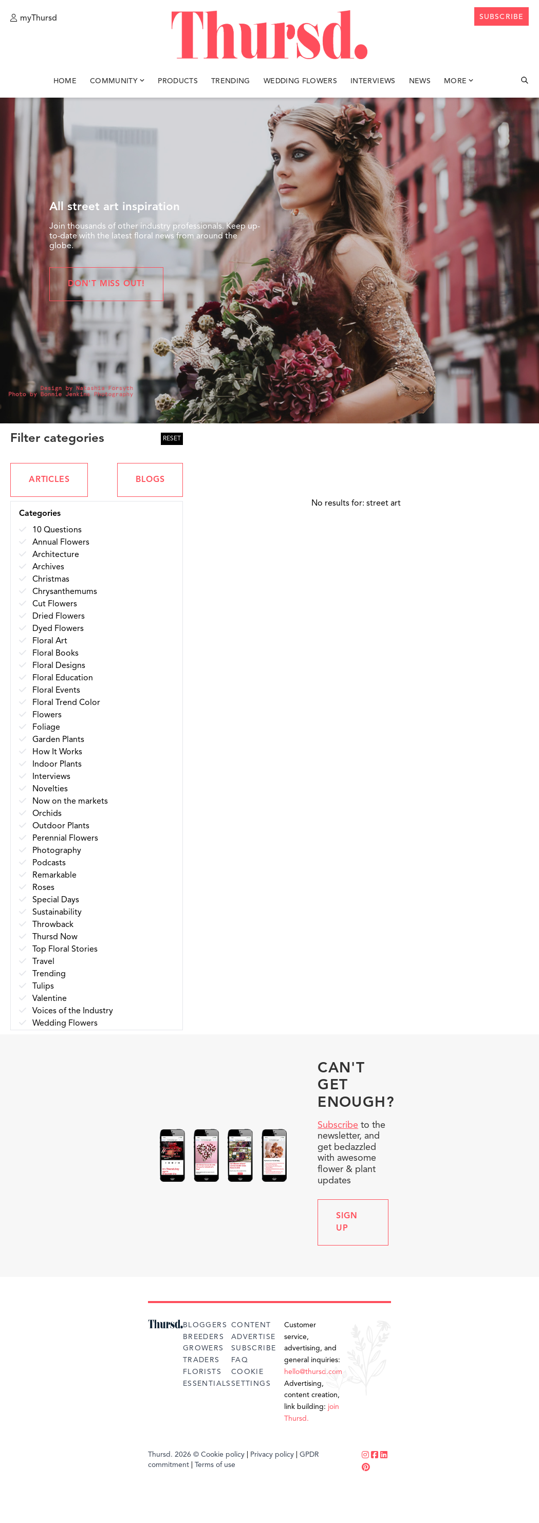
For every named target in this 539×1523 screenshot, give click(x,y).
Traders (201, 1360)
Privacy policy (272, 1454)
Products (178, 81)
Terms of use (215, 1465)
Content (251, 1325)
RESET (172, 439)
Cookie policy (223, 1454)
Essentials (207, 1383)
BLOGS (150, 480)
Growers (203, 1348)
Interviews (373, 81)
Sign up (346, 1222)
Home (65, 81)
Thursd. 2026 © (173, 1454)
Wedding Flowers (300, 81)
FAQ (239, 1360)
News (420, 81)
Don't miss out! (106, 284)
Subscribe (338, 1125)
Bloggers (205, 1325)
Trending (230, 81)
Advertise (253, 1337)
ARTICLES (49, 480)
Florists (202, 1372)
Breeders (203, 1337)
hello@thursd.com (313, 1372)
